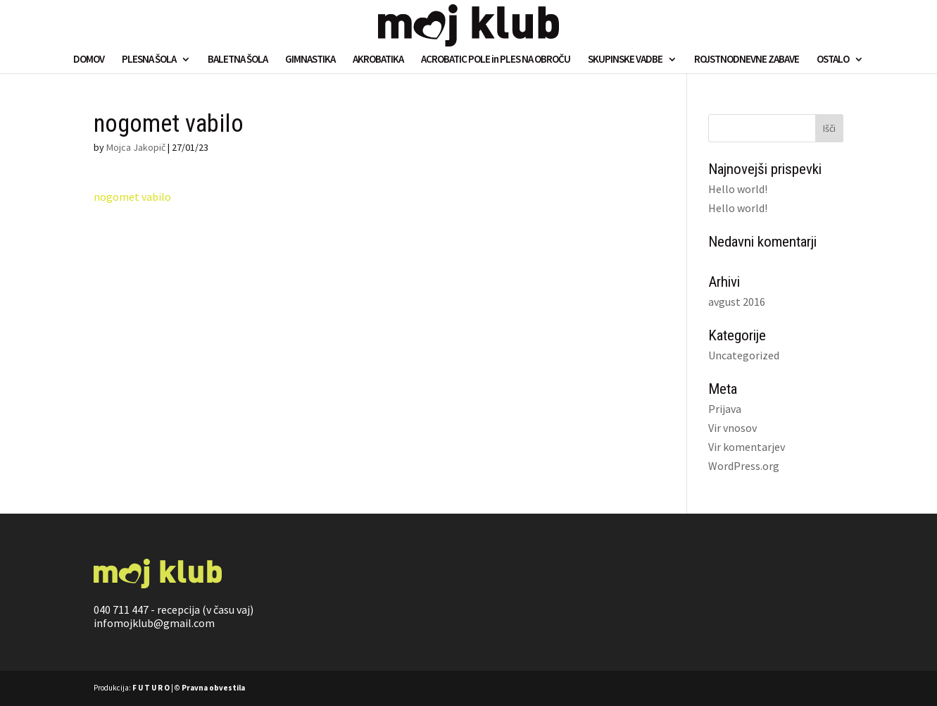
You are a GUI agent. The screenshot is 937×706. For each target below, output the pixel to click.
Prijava (724, 409)
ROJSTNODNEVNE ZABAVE (746, 60)
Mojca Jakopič (135, 147)
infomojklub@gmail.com (154, 623)
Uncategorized (743, 355)
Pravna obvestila (213, 688)
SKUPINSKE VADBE (625, 60)
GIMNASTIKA (310, 60)
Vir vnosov (732, 428)
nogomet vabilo (132, 197)
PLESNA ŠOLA (149, 60)
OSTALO (833, 60)
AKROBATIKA (378, 60)
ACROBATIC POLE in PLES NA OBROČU (495, 60)
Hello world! (737, 189)
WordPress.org (743, 466)
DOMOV (88, 60)
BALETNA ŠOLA (238, 60)
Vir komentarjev (746, 447)
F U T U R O (151, 688)
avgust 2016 (736, 302)
